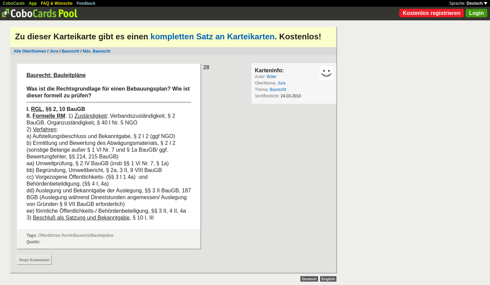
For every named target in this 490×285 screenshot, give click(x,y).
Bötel (271, 76)
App (33, 3)
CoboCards (14, 3)
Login (476, 13)
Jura (54, 51)
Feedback (86, 3)
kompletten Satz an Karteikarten (213, 36)
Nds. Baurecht (96, 51)
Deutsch (477, 3)
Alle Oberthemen (30, 51)
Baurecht (70, 51)
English (328, 279)
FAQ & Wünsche (56, 3)
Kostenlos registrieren (431, 13)
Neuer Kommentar (34, 260)
